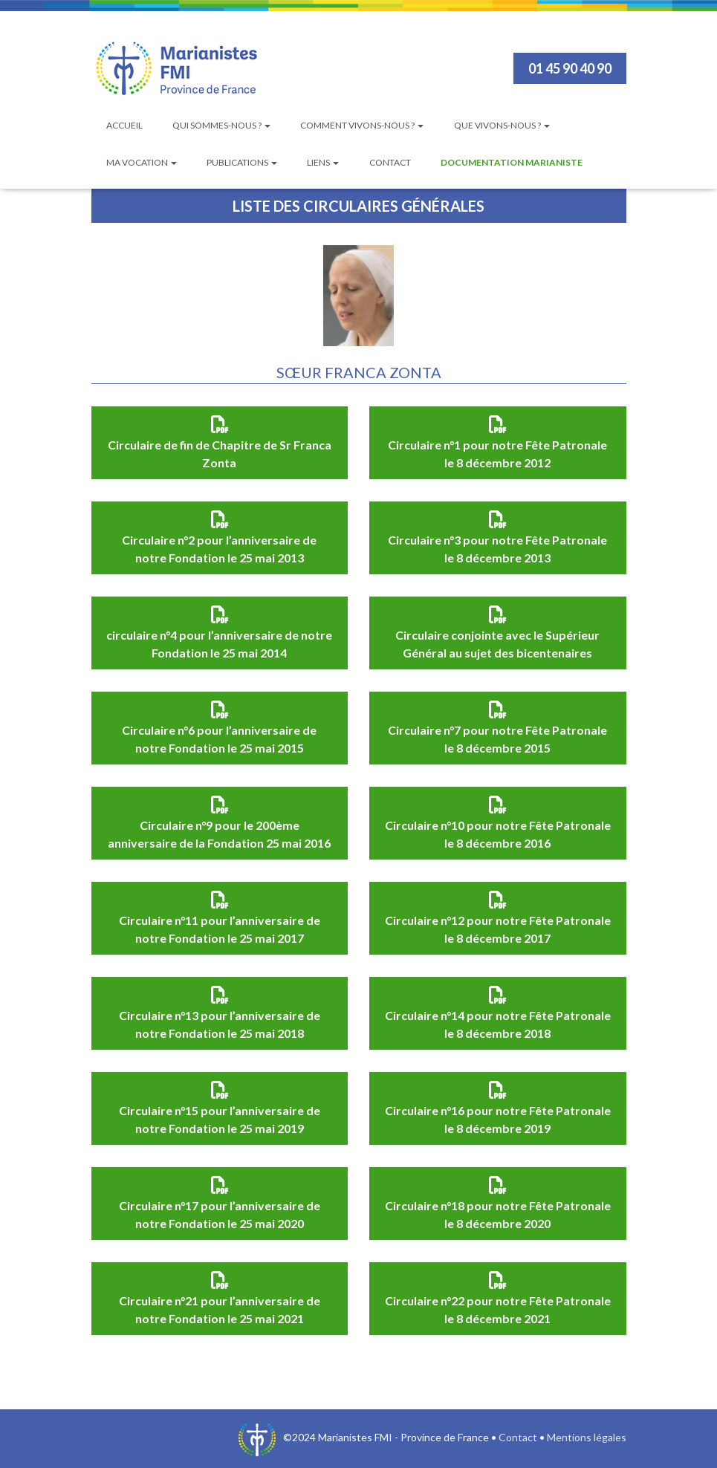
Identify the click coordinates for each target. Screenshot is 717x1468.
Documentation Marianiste (512, 162)
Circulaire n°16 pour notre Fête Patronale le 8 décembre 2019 (498, 1119)
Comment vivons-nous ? (362, 125)
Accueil (124, 125)
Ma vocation (141, 162)
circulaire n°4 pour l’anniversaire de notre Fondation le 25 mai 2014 (219, 644)
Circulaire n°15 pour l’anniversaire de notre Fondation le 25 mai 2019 (219, 1119)
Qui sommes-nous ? (221, 125)
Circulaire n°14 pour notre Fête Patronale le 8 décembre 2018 (498, 1024)
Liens (323, 162)
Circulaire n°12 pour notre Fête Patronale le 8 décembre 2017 (498, 929)
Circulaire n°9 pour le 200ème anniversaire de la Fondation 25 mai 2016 (219, 834)
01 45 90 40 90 (569, 68)
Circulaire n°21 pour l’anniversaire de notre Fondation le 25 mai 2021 (219, 1309)
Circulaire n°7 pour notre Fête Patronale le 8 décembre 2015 (497, 739)
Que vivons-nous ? (502, 125)
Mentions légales (586, 1437)
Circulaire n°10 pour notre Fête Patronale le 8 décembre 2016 (498, 834)
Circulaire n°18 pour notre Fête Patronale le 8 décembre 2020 (498, 1214)
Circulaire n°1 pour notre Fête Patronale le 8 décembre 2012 (497, 454)
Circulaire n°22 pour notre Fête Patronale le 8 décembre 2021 (498, 1309)
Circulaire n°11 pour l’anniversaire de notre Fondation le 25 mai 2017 (219, 929)
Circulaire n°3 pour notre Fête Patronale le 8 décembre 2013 (497, 549)
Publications (242, 162)
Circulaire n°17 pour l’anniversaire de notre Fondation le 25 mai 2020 (219, 1214)
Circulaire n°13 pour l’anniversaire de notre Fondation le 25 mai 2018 (219, 1024)
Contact (390, 162)
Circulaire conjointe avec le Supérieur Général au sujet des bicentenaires (497, 644)
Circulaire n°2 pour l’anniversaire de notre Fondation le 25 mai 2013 (219, 549)
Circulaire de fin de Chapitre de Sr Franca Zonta (219, 454)
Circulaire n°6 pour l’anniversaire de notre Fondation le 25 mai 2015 (219, 739)
